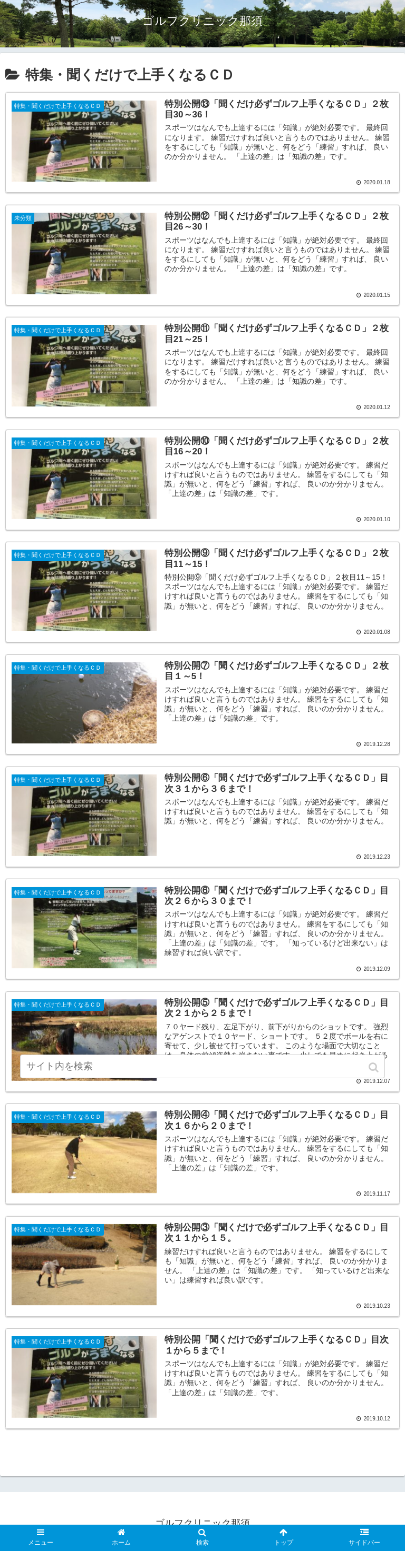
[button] (374, 1082)
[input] (202, 1081)
